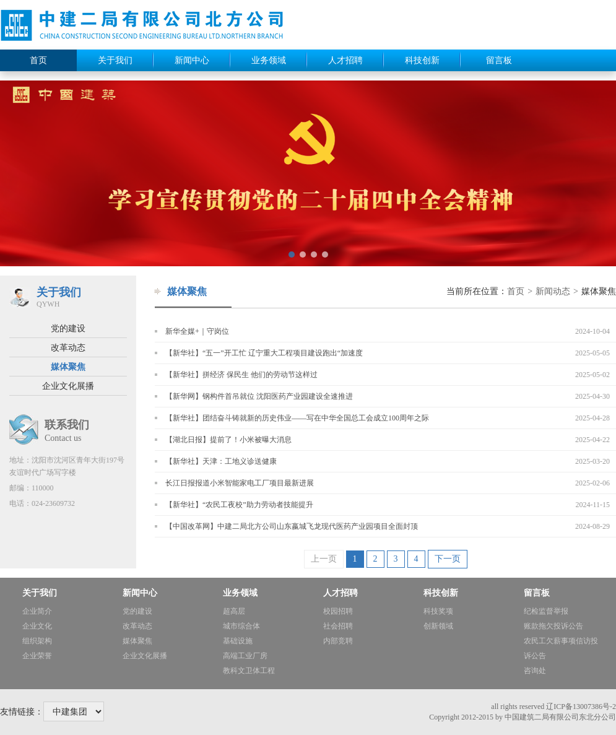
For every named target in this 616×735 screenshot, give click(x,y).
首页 (38, 60)
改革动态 (68, 347)
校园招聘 (338, 611)
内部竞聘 (338, 641)
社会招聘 (338, 626)
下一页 (448, 558)
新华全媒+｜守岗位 (197, 331)
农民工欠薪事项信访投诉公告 (561, 648)
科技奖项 (438, 611)
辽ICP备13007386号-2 (581, 706)
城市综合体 (241, 626)
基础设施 (238, 641)
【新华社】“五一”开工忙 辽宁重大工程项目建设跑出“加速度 (264, 353)
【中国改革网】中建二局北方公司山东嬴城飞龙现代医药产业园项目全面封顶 (291, 526)
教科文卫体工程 (249, 670)
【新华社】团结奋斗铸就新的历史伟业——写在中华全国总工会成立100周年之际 (297, 418)
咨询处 (535, 670)
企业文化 (37, 626)
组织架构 (37, 641)
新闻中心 (192, 60)
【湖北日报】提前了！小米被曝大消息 (228, 439)
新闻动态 (553, 291)
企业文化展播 (68, 386)
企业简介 (37, 611)
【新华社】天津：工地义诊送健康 (221, 461)
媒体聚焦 (68, 367)
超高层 (234, 611)
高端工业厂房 (245, 655)
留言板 (499, 60)
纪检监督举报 (546, 611)
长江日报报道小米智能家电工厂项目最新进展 (239, 483)
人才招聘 (345, 60)
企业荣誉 (37, 655)
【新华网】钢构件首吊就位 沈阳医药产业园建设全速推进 (259, 396)
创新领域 (438, 626)
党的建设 (68, 328)
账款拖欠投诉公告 (553, 626)
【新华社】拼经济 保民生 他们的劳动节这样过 (241, 374)
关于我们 (115, 60)
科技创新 (422, 60)
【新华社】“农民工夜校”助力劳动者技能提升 (239, 504)
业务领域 (268, 60)
